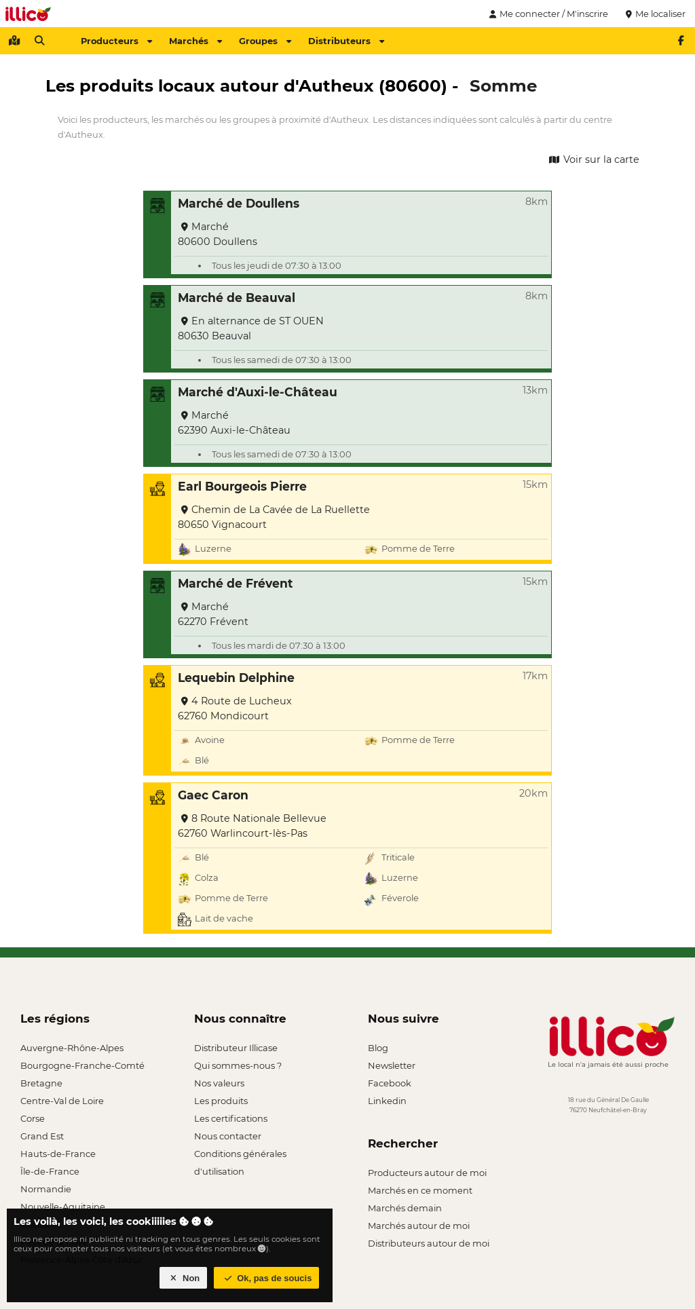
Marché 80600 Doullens (217, 234)
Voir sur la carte (593, 159)
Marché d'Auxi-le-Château (257, 392)
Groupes (265, 40)
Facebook (389, 1083)
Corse (32, 1118)
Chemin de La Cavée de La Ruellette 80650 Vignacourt (274, 517)
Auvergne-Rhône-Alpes (72, 1047)
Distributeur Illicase (236, 1047)
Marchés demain (405, 1207)
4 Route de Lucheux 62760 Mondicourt (235, 708)
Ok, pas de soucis (266, 1278)
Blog (378, 1047)
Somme (503, 85)
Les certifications (230, 1118)
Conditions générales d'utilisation (240, 1155)
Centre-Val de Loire (62, 1100)
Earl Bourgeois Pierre (242, 486)
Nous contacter (227, 1136)
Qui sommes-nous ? (238, 1065)
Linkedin (387, 1100)
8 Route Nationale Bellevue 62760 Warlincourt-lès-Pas (252, 825)
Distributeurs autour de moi (428, 1243)
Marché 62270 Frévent (213, 614)
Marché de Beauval (236, 297)
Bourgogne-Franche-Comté (82, 1065)
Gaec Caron (213, 795)
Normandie (45, 1188)
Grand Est (42, 1136)
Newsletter (391, 1065)
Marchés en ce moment (420, 1190)
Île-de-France (49, 1171)
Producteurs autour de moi (427, 1172)
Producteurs (116, 40)
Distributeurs (346, 40)
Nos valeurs (219, 1083)
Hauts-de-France (58, 1153)
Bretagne (41, 1083)
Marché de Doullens (238, 203)
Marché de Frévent (235, 583)
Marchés (195, 40)
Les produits (221, 1100)
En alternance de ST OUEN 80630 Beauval (251, 328)
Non (183, 1278)
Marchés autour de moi (419, 1225)
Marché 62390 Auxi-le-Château (234, 422)
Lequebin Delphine (236, 677)
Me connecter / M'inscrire (547, 13)
